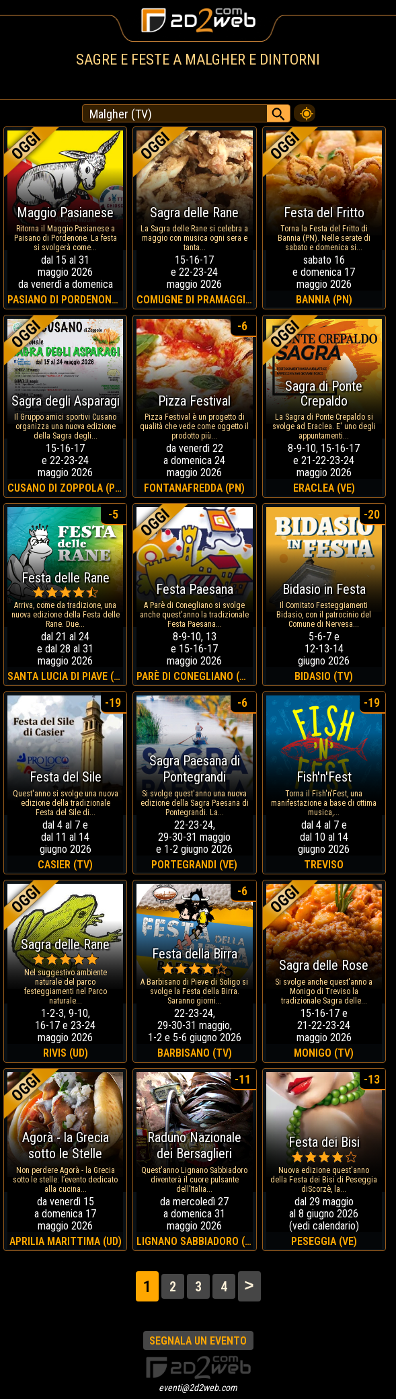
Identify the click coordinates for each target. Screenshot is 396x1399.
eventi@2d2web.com (198, 1387)
